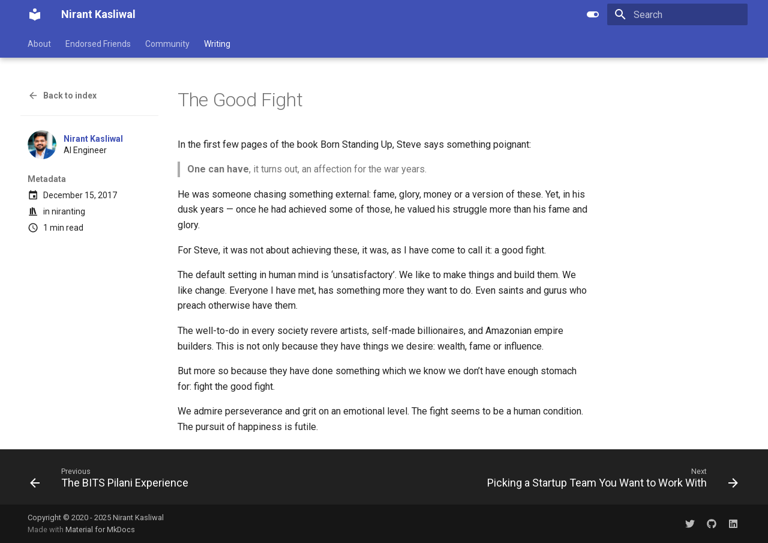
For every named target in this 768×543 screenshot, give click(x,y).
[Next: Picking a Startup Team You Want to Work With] (610, 480)
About (39, 44)
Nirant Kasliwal (93, 139)
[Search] (677, 14)
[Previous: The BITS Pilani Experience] (111, 480)
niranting (68, 211)
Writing (217, 44)
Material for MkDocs (100, 529)
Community (167, 44)
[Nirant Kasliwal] (35, 14)
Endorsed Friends (98, 44)
